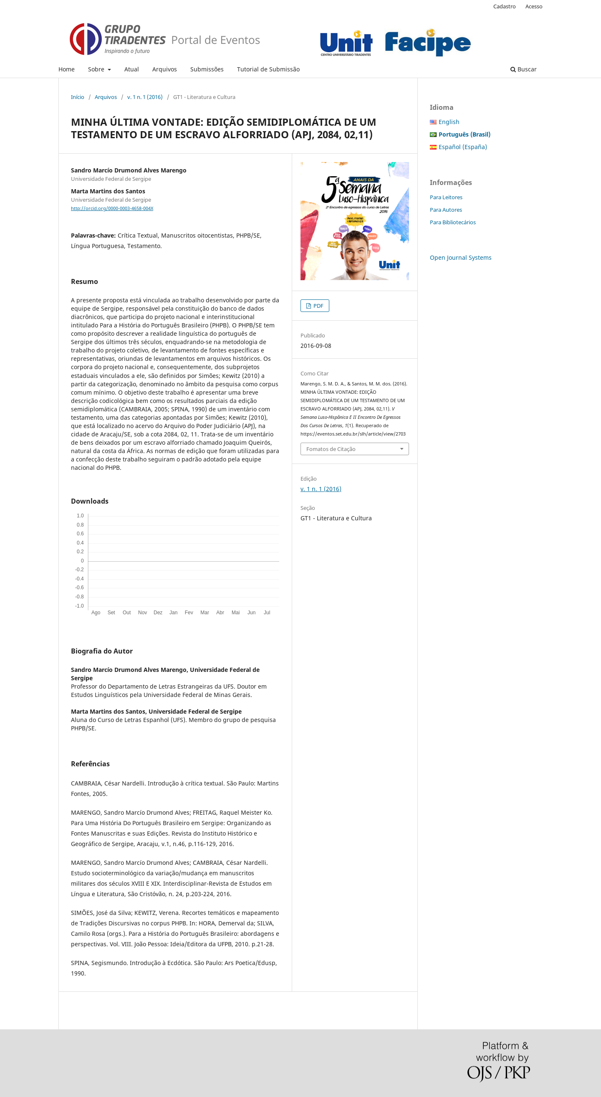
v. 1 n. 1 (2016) (145, 97)
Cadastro (504, 6)
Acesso (534, 6)
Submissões (207, 69)
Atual (131, 69)
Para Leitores (446, 197)
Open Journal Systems (461, 257)
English (449, 122)
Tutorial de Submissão (268, 69)
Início (77, 97)
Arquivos (164, 69)
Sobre (97, 69)
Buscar (523, 69)
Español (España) (463, 147)
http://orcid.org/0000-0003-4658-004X (112, 208)
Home (66, 69)
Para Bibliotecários (453, 222)
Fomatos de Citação (331, 449)
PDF (317, 305)
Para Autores (446, 209)
